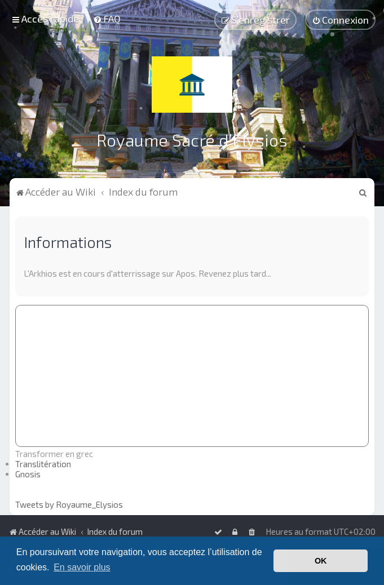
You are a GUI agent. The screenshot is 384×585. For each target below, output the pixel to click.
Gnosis (28, 473)
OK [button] (321, 560)
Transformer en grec (54, 453)
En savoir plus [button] (82, 567)
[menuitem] (106, 19)
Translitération (43, 463)
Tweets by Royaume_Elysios (69, 504)
